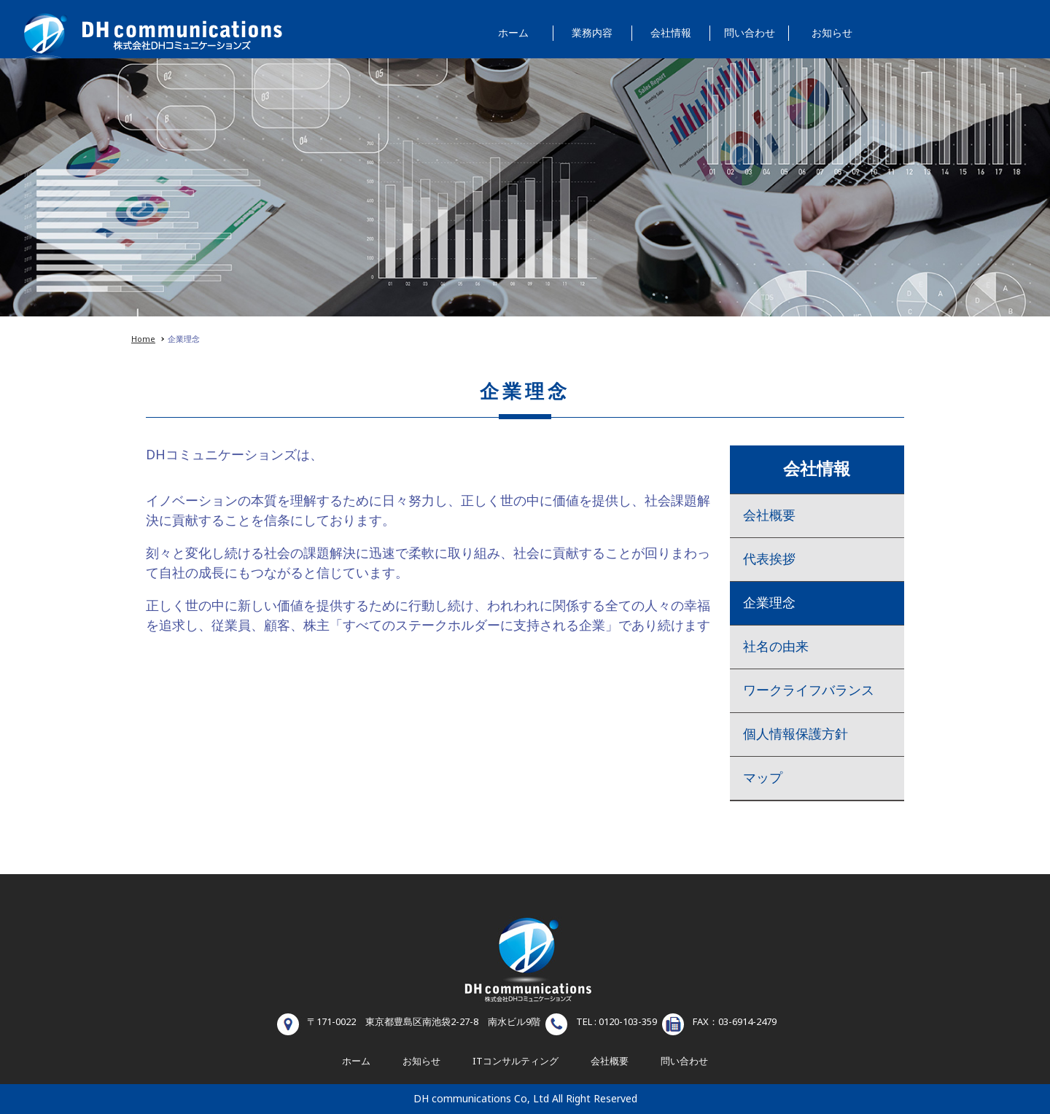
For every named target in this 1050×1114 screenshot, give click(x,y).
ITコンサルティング (515, 1061)
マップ (762, 778)
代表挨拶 (769, 559)
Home (143, 339)
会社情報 (670, 33)
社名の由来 (776, 647)
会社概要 (769, 516)
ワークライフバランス (808, 691)
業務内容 (592, 33)
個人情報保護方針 (795, 734)
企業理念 (769, 603)
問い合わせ (749, 33)
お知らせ (832, 33)
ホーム (513, 33)
